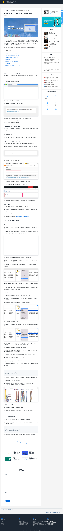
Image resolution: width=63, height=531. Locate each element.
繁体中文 (15, 1)
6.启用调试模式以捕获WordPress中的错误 (12, 65)
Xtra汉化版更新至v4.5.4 (8, 510)
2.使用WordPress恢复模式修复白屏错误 (12, 57)
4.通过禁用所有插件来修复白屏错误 (11, 61)
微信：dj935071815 (50, 521)
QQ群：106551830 (50, 522)
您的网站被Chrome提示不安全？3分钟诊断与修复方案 (16, 459)
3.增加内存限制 (7, 59)
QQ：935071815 (50, 519)
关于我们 (2, 520)
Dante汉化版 (51, 43)
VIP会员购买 (3, 522)
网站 (6, 492)
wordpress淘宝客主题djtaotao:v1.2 (53, 36)
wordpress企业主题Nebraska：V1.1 (39, 521)
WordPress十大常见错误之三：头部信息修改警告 (52, 78)
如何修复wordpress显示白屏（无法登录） (16, 453)
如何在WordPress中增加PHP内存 (22, 216)
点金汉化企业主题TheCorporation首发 (51, 86)
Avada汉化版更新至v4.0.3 (49, 84)
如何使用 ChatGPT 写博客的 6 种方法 (53, 510)
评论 (6, 474)
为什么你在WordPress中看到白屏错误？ (12, 53)
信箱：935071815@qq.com (51, 520)
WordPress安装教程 (22, 519)
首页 (4, 10)
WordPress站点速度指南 (23, 522)
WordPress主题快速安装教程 (23, 521)
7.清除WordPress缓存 (9, 67)
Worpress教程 (12, 10)
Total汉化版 (51, 46)
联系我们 (2, 521)
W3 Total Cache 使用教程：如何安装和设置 (40, 519)
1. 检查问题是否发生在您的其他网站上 (12, 55)
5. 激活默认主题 (8, 63)
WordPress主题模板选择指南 (23, 520)
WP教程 (7, 10)
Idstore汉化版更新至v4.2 (37, 520)
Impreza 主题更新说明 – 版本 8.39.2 (49, 57)
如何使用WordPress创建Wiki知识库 (51, 80)
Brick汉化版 (51, 32)
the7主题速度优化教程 (49, 82)
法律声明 (2, 519)
